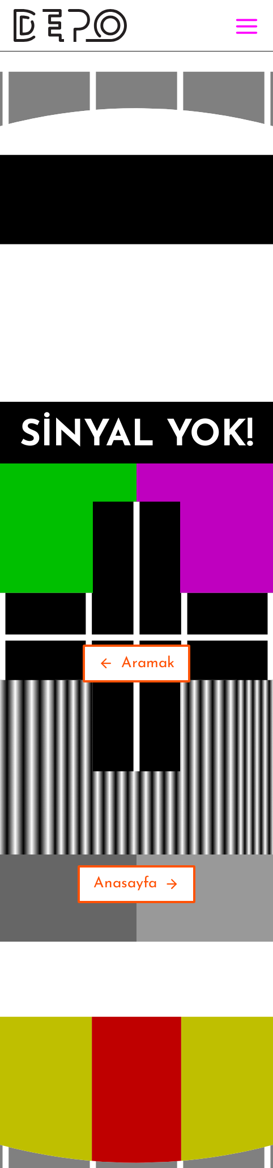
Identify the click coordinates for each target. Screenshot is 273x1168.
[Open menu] (244, 25)
